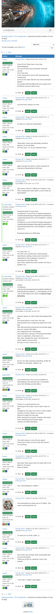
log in (23, 47)
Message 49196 (20, 433)
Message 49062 (20, 117)
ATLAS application (20, 36)
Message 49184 (20, 245)
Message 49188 (20, 276)
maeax (4, 59)
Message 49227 (20, 573)
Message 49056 (20, 98)
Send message (7, 63)
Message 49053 (20, 59)
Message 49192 (20, 354)
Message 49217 (20, 456)
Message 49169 (20, 136)
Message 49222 (20, 479)
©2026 (28, 612)
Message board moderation (9, 41)
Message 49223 (20, 498)
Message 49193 (20, 374)
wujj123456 (6, 375)
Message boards (7, 36)
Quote (34, 93)
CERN (30, 612)
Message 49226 (20, 548)
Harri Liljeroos (7, 498)
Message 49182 (20, 180)
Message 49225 (20, 528)
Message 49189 (20, 307)
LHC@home (8, 30)
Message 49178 (20, 159)
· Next (9, 52)
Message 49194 (20, 395)
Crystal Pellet (7, 205)
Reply (28, 93)
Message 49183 (20, 204)
